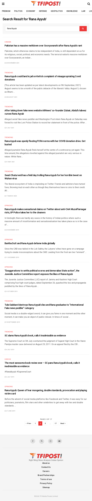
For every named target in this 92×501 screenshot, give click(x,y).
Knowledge (72, 11)
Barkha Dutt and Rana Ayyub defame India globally (30, 243)
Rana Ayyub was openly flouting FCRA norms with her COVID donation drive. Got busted (45, 142)
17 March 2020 (11, 196)
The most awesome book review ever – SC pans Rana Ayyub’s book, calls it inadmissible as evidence (42, 364)
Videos (8, 359)
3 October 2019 (11, 291)
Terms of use (46, 479)
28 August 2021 (11, 97)
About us (46, 463)
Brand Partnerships (46, 475)
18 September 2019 (12, 322)
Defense (43, 11)
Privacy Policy (46, 483)
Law (83, 11)
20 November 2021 (12, 63)
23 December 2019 (12, 230)
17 (56, 423)
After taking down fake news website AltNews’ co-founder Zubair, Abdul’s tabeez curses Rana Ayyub (45, 112)
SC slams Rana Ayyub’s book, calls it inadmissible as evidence (35, 335)
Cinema (8, 42)
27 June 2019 (10, 411)
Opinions (9, 205)
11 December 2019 (12, 257)
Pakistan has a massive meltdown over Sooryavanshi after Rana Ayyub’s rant (43, 45)
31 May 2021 (10, 162)
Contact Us (46, 467)
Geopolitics (57, 11)
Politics (18, 11)
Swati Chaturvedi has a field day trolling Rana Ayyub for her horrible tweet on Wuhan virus (43, 177)
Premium (6, 11)
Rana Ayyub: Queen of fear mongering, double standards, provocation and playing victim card (46, 392)
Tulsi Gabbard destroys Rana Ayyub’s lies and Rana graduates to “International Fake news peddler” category (44, 306)
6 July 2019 (9, 350)
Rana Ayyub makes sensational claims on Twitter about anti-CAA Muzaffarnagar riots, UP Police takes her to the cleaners (45, 211)
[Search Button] (83, 28)
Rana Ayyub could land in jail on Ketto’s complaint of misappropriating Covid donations (43, 78)
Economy (30, 11)
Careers (46, 471)
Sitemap (46, 487)
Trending (9, 72)
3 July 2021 (9, 128)
